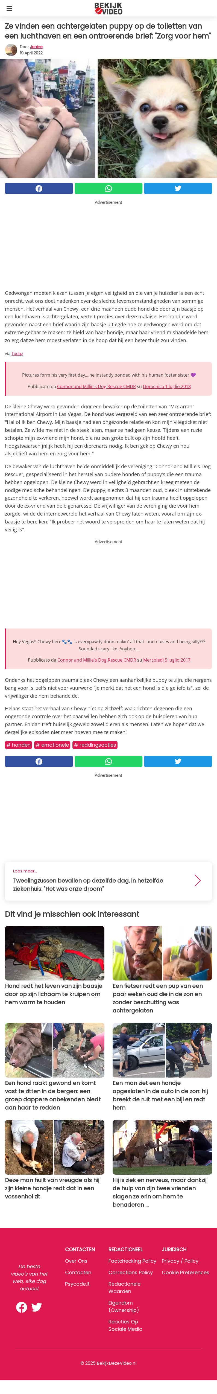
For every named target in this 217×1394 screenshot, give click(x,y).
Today (17, 353)
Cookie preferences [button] (185, 1272)
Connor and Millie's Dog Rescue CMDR (96, 386)
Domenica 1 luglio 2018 (167, 386)
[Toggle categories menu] (9, 8)
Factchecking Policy (132, 1261)
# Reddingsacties (95, 744)
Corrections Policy (130, 1272)
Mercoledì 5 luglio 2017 (166, 660)
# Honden (18, 744)
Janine (36, 47)
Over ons (76, 1261)
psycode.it (77, 1283)
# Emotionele (52, 744)
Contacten (78, 1272)
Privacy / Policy (180, 1261)
